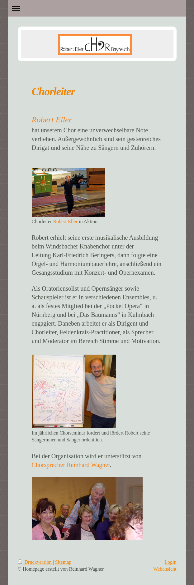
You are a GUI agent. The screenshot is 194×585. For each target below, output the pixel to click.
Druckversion (35, 562)
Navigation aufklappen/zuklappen (97, 8)
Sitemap (63, 562)
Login (170, 562)
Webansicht (164, 569)
